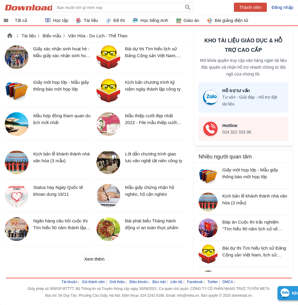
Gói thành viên (93, 282)
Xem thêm (94, 258)
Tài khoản (69, 282)
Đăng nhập (282, 7)
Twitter (212, 282)
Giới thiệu (117, 282)
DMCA (228, 282)
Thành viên (250, 7)
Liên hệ (177, 282)
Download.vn (9, 36)
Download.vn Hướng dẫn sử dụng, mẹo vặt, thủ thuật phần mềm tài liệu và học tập (34, 7)
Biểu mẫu (52, 35)
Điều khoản (138, 282)
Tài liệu (28, 35)
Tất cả (21, 20)
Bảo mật (159, 282)
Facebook (195, 282)
